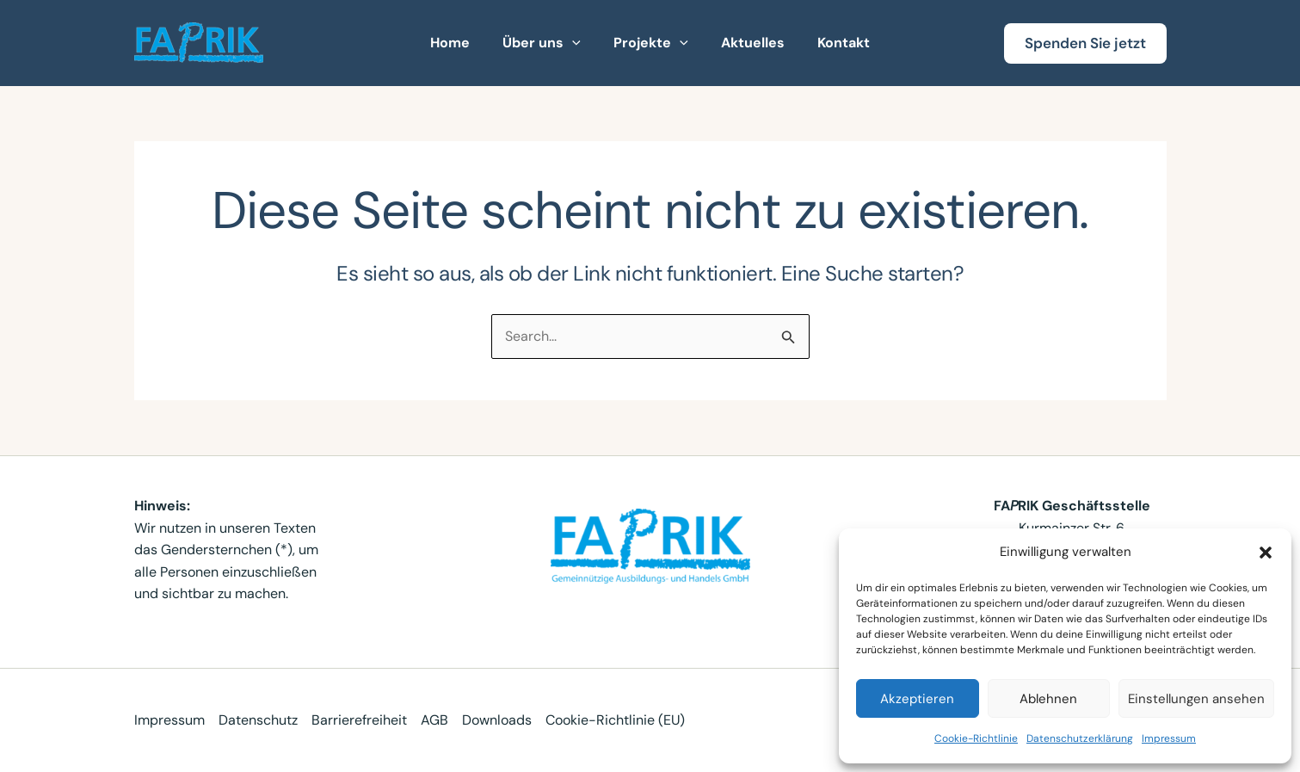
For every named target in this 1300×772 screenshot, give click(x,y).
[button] (1265, 552)
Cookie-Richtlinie (976, 738)
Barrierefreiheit (359, 720)
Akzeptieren (917, 698)
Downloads (497, 720)
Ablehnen (1048, 698)
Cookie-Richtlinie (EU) (615, 720)
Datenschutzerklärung (1079, 738)
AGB (434, 720)
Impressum (1169, 738)
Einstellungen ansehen (1196, 698)
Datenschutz (258, 720)
